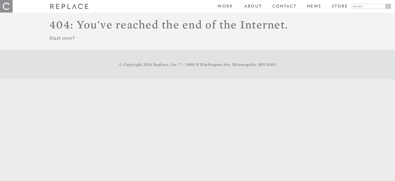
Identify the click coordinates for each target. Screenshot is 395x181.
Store (340, 6)
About (253, 6)
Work (225, 6)
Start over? (62, 38)
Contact (284, 6)
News (314, 6)
